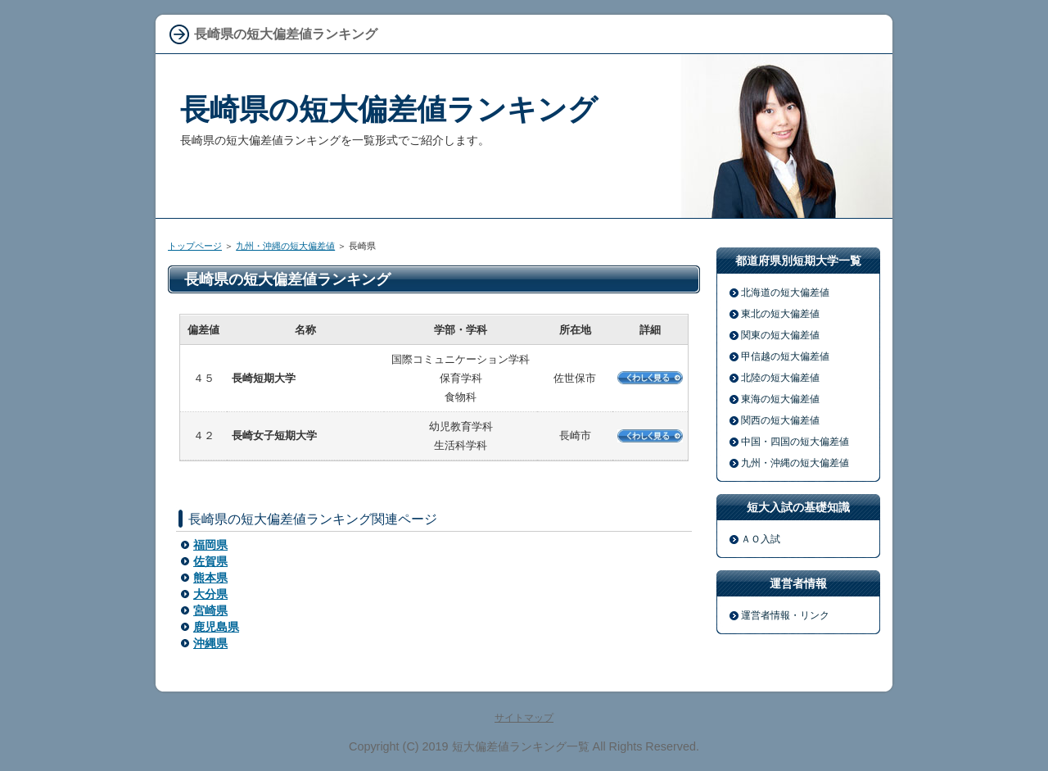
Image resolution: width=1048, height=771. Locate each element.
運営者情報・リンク (785, 615)
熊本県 (210, 577)
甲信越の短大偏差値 (785, 356)
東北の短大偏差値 (780, 314)
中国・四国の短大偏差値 (795, 441)
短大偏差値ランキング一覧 (521, 746)
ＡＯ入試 (760, 539)
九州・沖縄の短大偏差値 (285, 246)
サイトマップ (524, 717)
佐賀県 (210, 561)
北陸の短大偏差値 (780, 377)
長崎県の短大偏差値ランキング (389, 109)
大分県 (210, 594)
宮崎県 (210, 610)
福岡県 (210, 544)
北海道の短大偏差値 (785, 292)
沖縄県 (210, 643)
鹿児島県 (216, 626)
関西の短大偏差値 (780, 420)
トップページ (195, 246)
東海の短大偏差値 (780, 399)
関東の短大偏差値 (780, 335)
